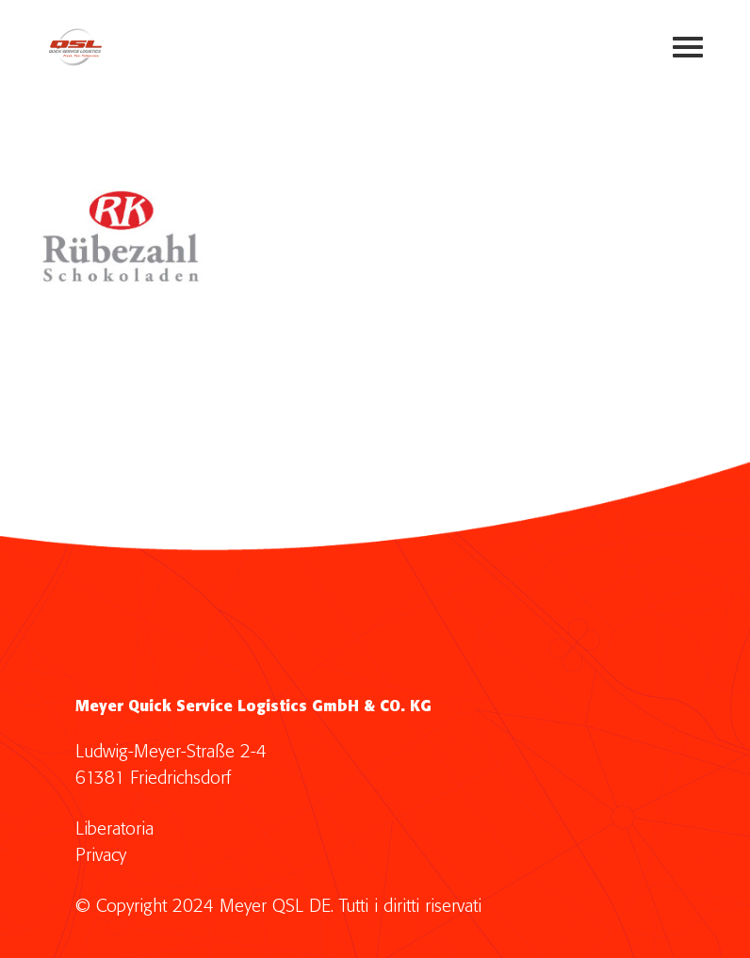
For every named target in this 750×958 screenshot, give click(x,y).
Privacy (100, 856)
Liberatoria (114, 829)
